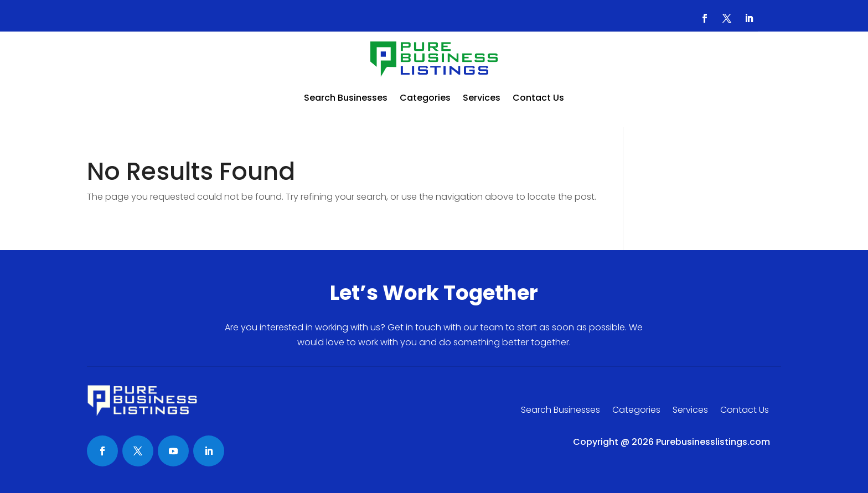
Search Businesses (346, 97)
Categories (425, 97)
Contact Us (538, 97)
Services (481, 97)
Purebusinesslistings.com (713, 441)
